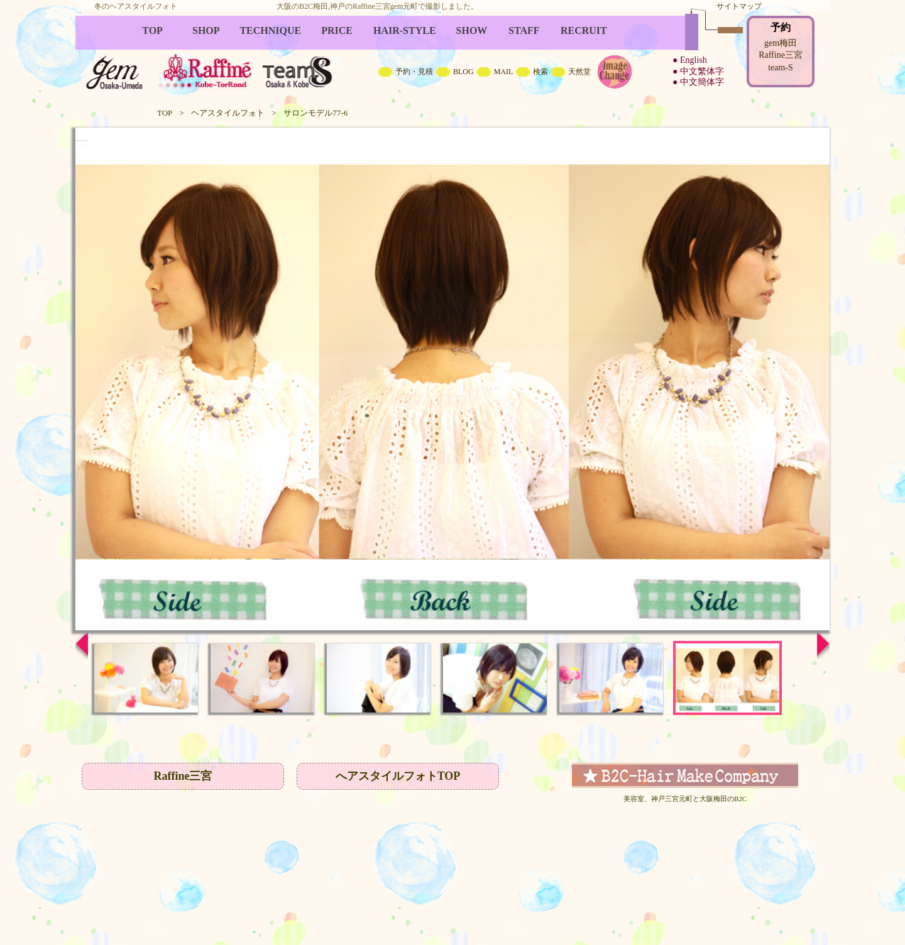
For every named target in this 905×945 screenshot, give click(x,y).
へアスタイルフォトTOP (398, 776)
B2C (452, 56)
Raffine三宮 (183, 776)
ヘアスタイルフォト (228, 112)
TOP (164, 112)
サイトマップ (739, 6)
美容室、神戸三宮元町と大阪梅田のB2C (685, 798)
